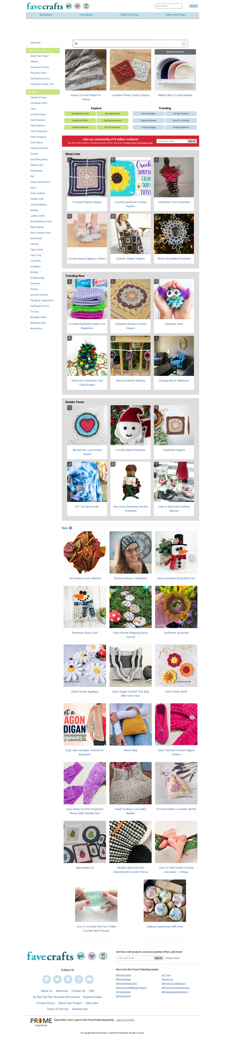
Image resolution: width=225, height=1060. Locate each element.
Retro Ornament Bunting (130, 380)
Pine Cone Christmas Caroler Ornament (130, 508)
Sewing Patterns (148, 120)
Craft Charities (37, 125)
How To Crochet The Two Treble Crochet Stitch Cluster (96, 928)
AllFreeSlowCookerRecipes (176, 987)
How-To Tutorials (181, 120)
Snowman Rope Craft (85, 632)
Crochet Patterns (80, 127)
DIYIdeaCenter (123, 992)
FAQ (91, 991)
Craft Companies (38, 131)
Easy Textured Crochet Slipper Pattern (176, 752)
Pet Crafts (35, 261)
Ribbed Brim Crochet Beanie (175, 95)
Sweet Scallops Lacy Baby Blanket (130, 811)
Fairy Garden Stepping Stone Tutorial (130, 635)
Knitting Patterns (181, 127)
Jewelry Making (38, 204)
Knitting (34, 210)
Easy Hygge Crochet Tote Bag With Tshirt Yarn (130, 693)
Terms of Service (58, 1009)
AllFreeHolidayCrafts (126, 983)
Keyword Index (92, 997)
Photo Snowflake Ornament (174, 258)
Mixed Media (37, 227)
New (67, 528)
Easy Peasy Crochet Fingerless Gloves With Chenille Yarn (85, 811)
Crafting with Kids (39, 148)
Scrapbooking (37, 277)
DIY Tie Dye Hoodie (87, 506)
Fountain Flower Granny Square (130, 95)
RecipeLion (167, 979)
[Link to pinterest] (68, 979)
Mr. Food (166, 975)
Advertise (62, 991)
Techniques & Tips (39, 306)
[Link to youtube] (89, 979)
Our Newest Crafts (39, 67)
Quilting (34, 272)
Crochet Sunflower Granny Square (130, 204)
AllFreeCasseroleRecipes (175, 992)
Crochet (34, 153)
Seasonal (35, 283)
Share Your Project (39, 56)
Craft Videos (36, 142)
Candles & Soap (38, 97)
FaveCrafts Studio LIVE (42, 84)
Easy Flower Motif (176, 691)
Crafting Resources (40, 78)
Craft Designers (38, 137)
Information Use (145, 143)
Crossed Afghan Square (87, 202)
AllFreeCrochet (123, 975)
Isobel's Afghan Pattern (130, 258)
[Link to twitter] (57, 979)
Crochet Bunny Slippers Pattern (87, 258)
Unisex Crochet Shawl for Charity (85, 97)
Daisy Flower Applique (84, 691)
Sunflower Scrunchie (176, 632)
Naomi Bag (130, 750)
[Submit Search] (193, 6)
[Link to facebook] (46, 979)
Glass (33, 187)
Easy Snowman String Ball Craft (176, 578)
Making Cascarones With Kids (165, 926)
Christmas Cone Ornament (174, 202)
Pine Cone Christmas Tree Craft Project (87, 382)
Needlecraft (36, 238)
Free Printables (149, 113)
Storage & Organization (42, 300)
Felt (32, 176)
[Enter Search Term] (168, 6)
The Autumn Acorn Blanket (85, 578)
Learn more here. (125, 1020)
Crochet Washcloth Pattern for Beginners (87, 326)
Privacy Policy (130, 143)
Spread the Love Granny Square (87, 452)
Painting (34, 244)
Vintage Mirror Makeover (174, 380)
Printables (35, 266)
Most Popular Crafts (40, 232)
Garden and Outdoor (40, 182)
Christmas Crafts (38, 103)
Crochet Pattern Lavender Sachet (176, 809)
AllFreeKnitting (123, 979)
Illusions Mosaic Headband (130, 578)
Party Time (35, 255)
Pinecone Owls (174, 324)
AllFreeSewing (123, 996)
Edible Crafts (36, 165)
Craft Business (37, 120)
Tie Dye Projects (181, 113)
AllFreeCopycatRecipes (174, 983)
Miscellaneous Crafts (41, 221)
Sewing (34, 289)
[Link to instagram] (78, 979)
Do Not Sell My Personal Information (56, 997)
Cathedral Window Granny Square (130, 326)
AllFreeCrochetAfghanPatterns (131, 987)
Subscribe (35, 42)
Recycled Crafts (38, 73)
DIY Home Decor (112, 127)
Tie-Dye (34, 311)
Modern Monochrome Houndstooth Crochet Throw (130, 870)
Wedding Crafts (38, 323)
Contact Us (78, 991)
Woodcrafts (36, 328)
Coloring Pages (38, 114)
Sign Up (191, 141)
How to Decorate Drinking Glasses (174, 508)
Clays (33, 108)
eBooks (34, 61)
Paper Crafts (36, 249)
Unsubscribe (80, 1009)
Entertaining (36, 170)
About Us (46, 991)
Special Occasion (39, 294)
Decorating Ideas (39, 159)
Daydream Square (174, 450)
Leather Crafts (37, 215)
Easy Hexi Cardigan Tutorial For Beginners (85, 752)
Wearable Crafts (38, 317)
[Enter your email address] (135, 957)
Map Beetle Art (85, 867)
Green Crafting (37, 193)
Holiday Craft (36, 199)
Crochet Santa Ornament (130, 450)
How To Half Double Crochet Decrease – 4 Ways (176, 870)
